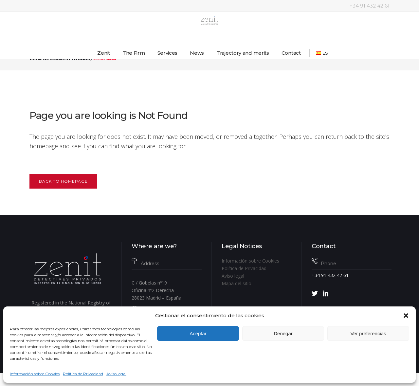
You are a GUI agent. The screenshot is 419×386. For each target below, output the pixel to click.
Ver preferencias (368, 333)
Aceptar (198, 333)
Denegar (283, 333)
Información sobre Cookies (35, 373)
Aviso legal (116, 373)
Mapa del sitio (236, 283)
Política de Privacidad (83, 373)
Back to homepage (63, 181)
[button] (406, 315)
